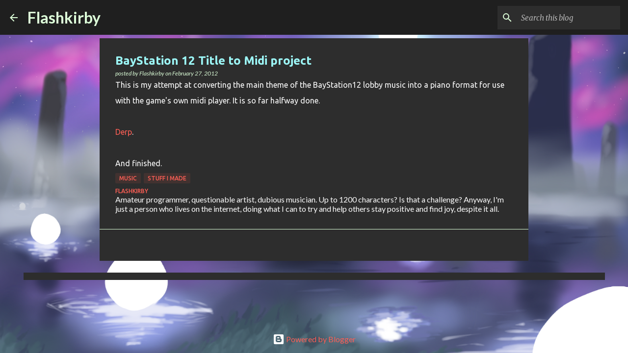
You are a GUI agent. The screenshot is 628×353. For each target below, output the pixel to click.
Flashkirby (64, 17)
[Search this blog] (568, 17)
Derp (123, 131)
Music (128, 178)
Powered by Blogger (314, 339)
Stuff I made (167, 178)
